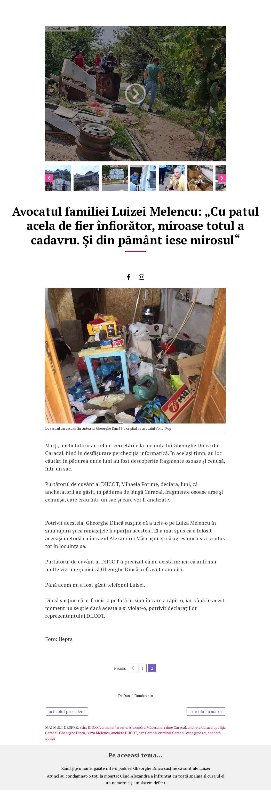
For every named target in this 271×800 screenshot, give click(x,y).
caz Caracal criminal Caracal (162, 732)
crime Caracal (175, 727)
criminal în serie (114, 727)
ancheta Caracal (201, 727)
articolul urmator (205, 711)
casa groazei (196, 732)
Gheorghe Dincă (72, 732)
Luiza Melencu (98, 732)
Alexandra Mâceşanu (145, 727)
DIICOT (94, 727)
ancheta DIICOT (124, 732)
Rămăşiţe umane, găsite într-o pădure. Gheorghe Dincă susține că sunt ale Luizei (135, 768)
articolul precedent (67, 711)
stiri (83, 727)
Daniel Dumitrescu (138, 695)
